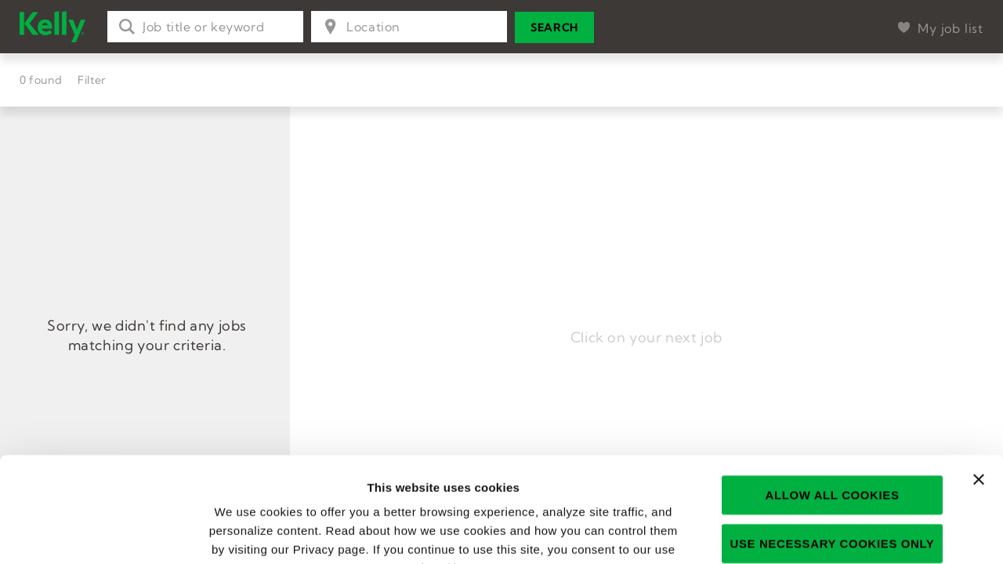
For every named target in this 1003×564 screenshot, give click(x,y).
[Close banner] (978, 380)
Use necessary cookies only (832, 444)
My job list (950, 28)
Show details (851, 533)
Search (554, 27)
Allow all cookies (832, 396)
